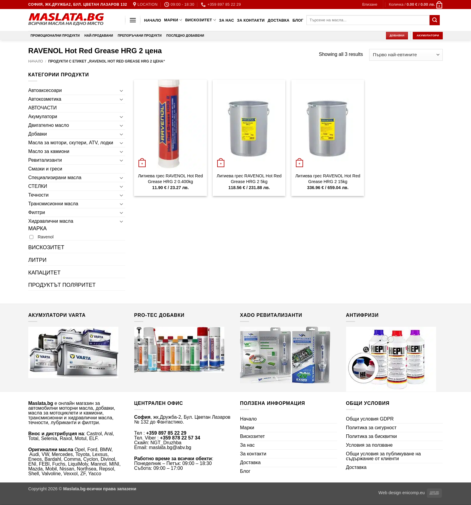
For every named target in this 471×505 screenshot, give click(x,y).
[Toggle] (121, 90)
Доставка (279, 20)
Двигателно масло (48, 125)
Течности (38, 194)
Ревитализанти (45, 160)
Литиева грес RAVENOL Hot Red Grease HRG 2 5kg (249, 178)
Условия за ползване (369, 445)
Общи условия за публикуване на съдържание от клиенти (383, 456)
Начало (152, 20)
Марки (173, 20)
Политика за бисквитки (371, 436)
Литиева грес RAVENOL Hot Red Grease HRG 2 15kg (327, 178)
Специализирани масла (54, 177)
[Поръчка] (406, 55)
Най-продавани (98, 35)
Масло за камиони (48, 151)
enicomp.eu (414, 492)
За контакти (251, 20)
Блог (298, 20)
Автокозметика (44, 99)
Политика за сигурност (371, 427)
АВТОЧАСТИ (42, 107)
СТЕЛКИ (37, 186)
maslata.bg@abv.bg (170, 447)
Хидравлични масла (50, 221)
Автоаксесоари (45, 90)
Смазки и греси (45, 168)
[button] (369, 4)
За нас (226, 20)
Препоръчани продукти (140, 35)
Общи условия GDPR (370, 418)
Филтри (36, 212)
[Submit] (435, 20)
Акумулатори (42, 116)
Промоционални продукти (55, 35)
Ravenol (45, 236)
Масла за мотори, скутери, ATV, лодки (70, 142)
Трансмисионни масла (53, 203)
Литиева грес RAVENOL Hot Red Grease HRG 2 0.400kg (170, 178)
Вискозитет (200, 20)
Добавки (37, 133)
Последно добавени (185, 35)
